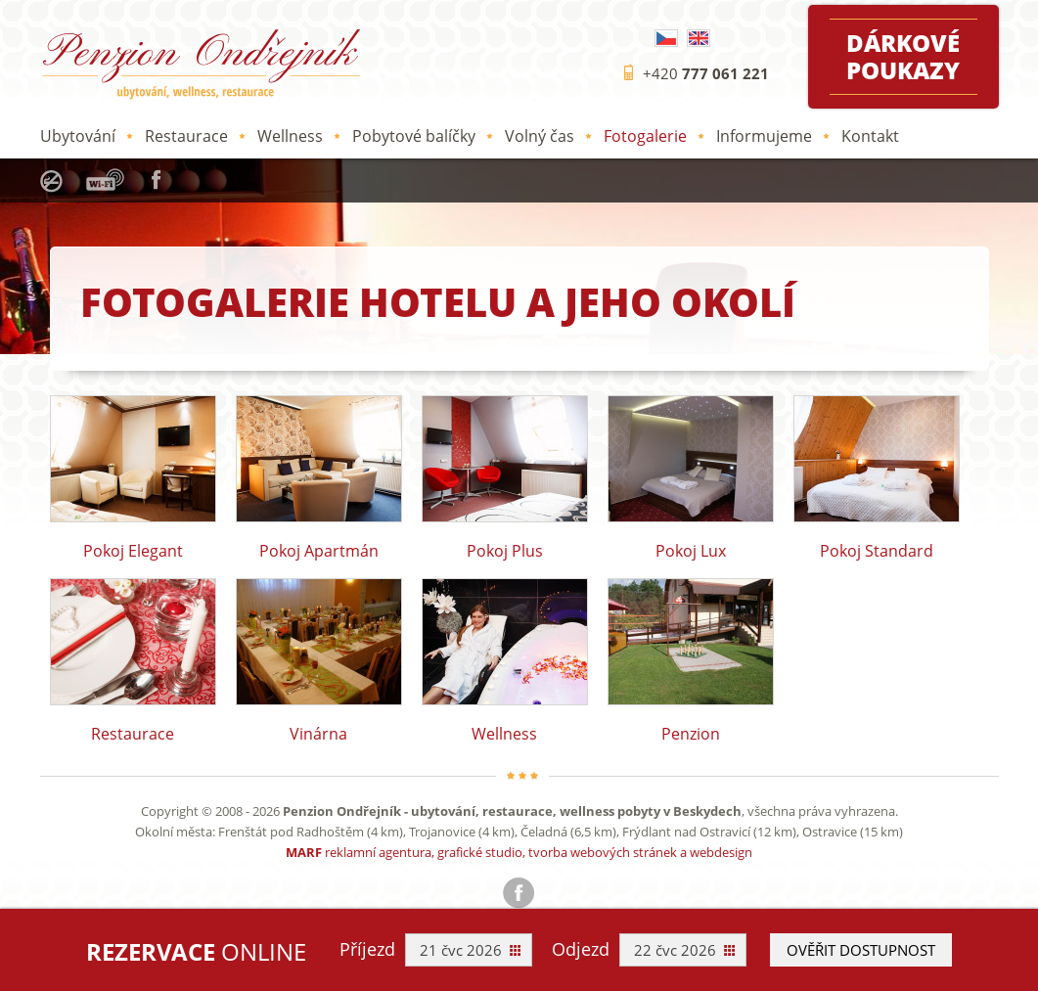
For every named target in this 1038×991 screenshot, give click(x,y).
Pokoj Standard (876, 477)
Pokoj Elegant (133, 477)
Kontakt (870, 136)
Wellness (290, 136)
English (698, 38)
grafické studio (479, 852)
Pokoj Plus (505, 477)
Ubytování (77, 136)
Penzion (691, 660)
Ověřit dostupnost (861, 950)
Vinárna (319, 660)
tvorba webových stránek (602, 852)
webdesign (721, 852)
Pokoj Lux (691, 477)
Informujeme (764, 136)
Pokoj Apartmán (319, 477)
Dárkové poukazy (903, 56)
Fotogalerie (645, 136)
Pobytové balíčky (413, 136)
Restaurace (186, 136)
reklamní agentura (378, 852)
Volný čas (539, 136)
